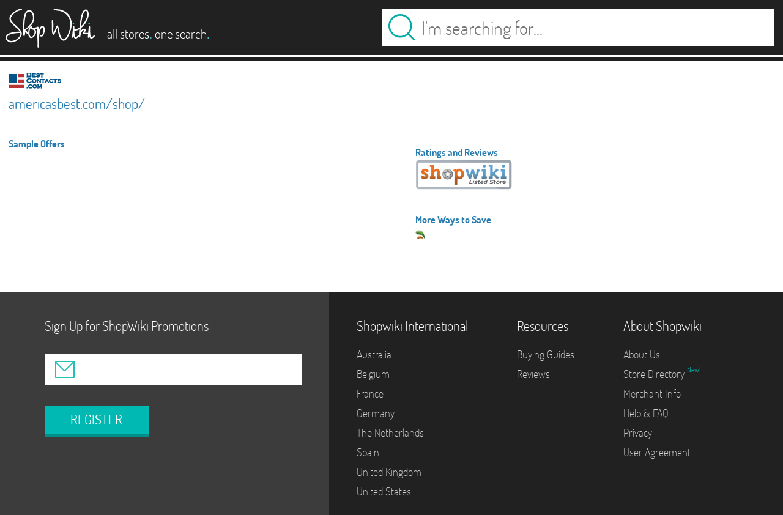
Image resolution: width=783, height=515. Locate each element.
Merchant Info (652, 394)
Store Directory (655, 374)
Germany (376, 413)
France (370, 394)
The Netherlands (390, 433)
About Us (641, 354)
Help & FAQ (646, 413)
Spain (368, 452)
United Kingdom (389, 472)
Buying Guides (545, 354)
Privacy (637, 433)
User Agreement (657, 452)
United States (384, 491)
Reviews (533, 374)
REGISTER (96, 419)
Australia (374, 354)
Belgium (373, 374)
